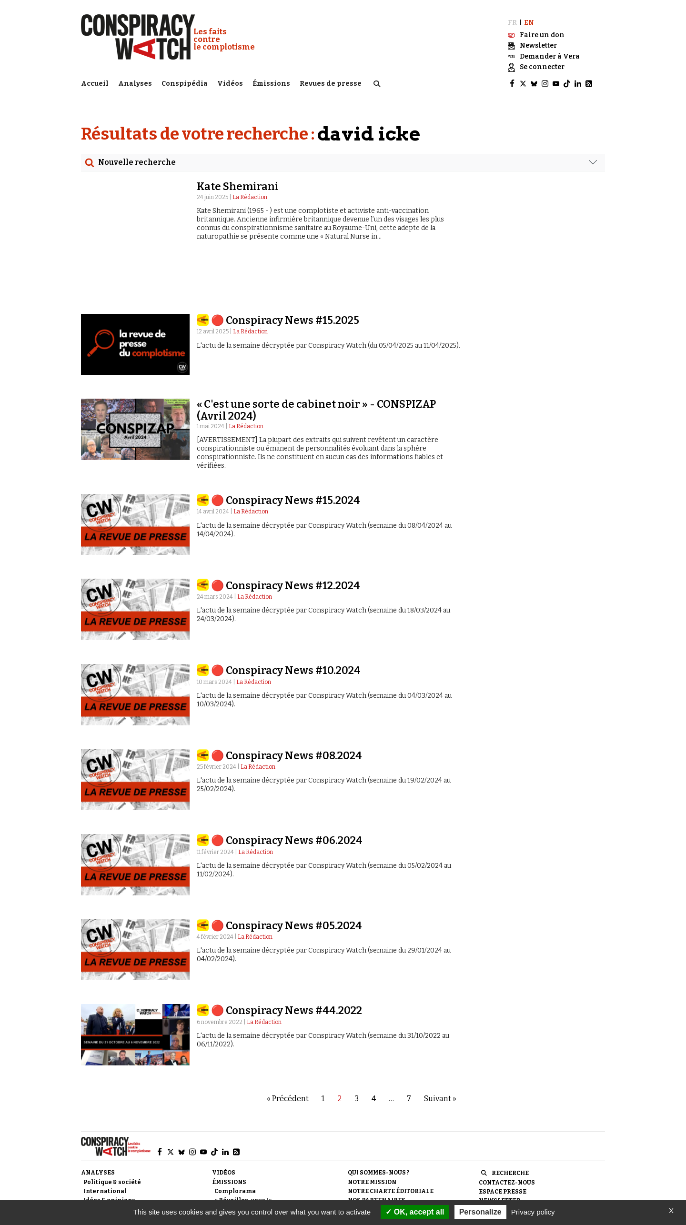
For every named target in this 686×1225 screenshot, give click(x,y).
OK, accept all (414, 1212)
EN (529, 23)
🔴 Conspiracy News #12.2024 (285, 536)
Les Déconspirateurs (247, 1160)
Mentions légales (379, 1160)
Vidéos (230, 84)
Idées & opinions (109, 1151)
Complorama (235, 1142)
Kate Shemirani (238, 186)
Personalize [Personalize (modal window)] (480, 1212)
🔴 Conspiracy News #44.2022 (286, 961)
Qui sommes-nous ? (378, 1123)
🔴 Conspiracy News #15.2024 (285, 451)
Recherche (510, 1124)
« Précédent (288, 1049)
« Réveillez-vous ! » (243, 1151)
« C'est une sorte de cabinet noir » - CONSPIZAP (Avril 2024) (316, 361)
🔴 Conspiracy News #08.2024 (286, 706)
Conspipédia (184, 84)
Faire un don (508, 1160)
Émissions (271, 84)
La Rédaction (249, 197)
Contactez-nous (507, 1133)
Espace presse (502, 1142)
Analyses (135, 84)
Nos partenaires (376, 1151)
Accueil (95, 84)
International (105, 1142)
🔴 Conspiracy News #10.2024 (286, 621)
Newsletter (500, 1151)
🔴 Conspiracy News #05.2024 (286, 876)
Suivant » (440, 1049)
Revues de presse (331, 84)
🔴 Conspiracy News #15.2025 (285, 271)
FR (512, 23)
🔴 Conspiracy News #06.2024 (287, 791)
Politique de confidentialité (397, 1169)
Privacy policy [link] (533, 1212)
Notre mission (372, 1133)
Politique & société (112, 1133)
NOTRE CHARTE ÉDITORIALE (391, 1142)
